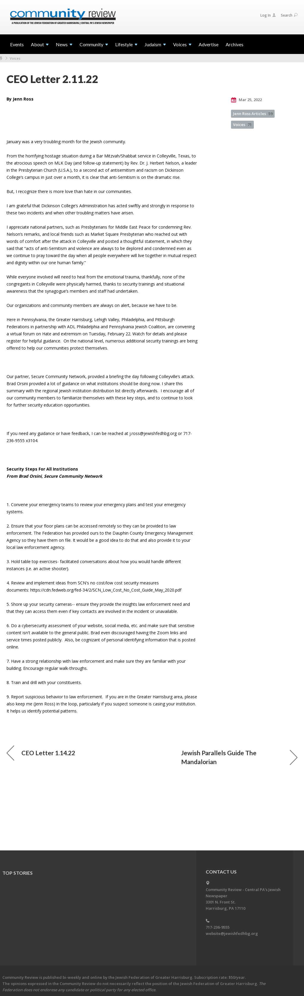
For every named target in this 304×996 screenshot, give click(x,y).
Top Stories (17, 873)
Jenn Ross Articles (253, 113)
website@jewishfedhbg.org (232, 933)
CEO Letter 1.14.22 (41, 752)
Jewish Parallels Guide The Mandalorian (239, 757)
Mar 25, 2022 (246, 100)
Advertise (208, 44)
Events (17, 44)
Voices (15, 58)
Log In (268, 15)
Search (289, 15)
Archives (234, 44)
